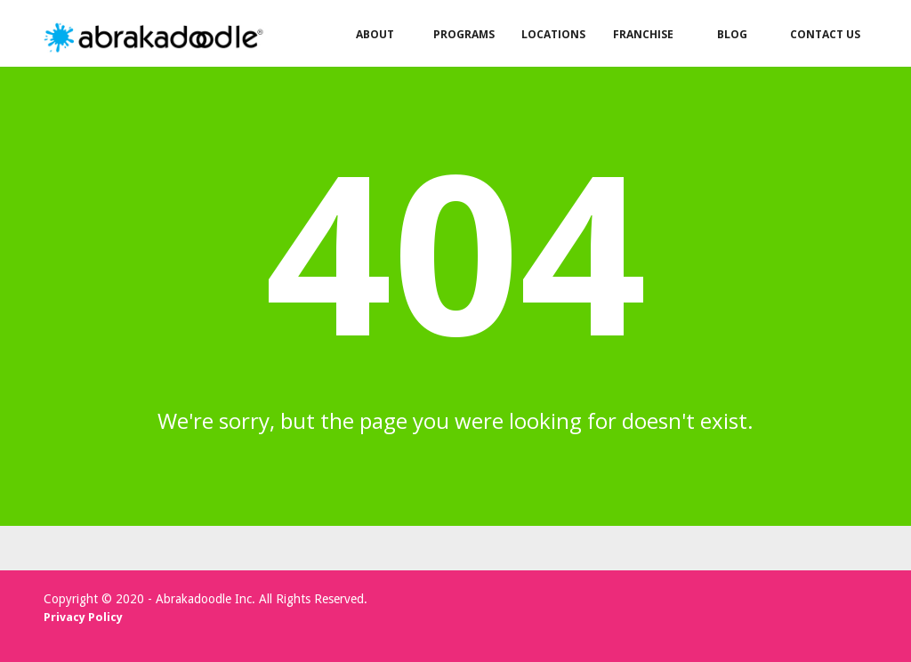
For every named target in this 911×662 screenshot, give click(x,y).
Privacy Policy (83, 617)
